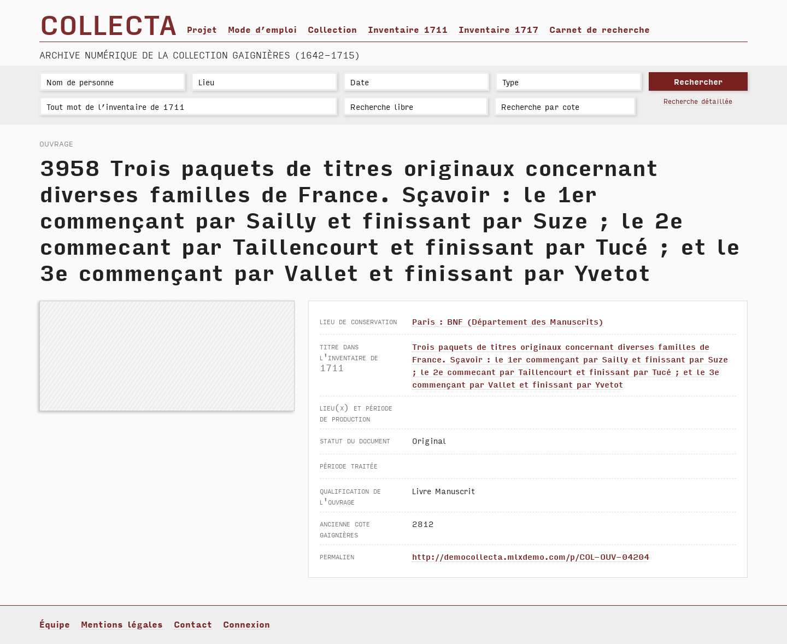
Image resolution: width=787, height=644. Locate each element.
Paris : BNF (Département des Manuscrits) (507, 321)
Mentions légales (122, 623)
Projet (202, 29)
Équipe (54, 623)
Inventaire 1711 (408, 29)
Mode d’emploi (262, 29)
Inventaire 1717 (498, 29)
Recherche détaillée (697, 101)
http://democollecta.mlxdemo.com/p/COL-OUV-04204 (530, 556)
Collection (332, 29)
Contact (193, 623)
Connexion (246, 623)
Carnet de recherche (599, 29)
